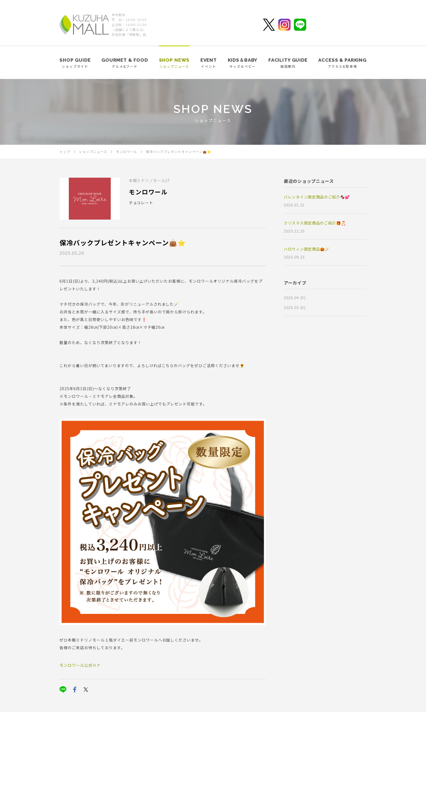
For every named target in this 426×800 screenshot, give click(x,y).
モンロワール (148, 191)
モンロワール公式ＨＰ (80, 665)
